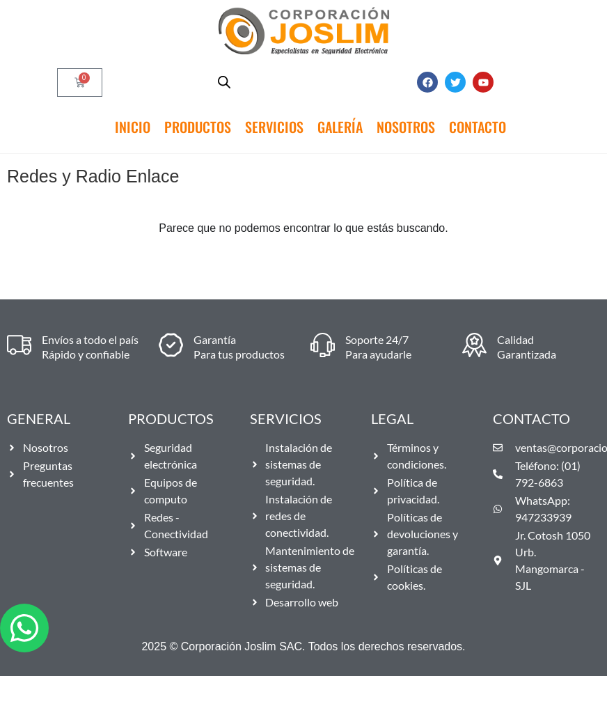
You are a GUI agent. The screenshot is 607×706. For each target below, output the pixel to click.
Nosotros (406, 126)
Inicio (132, 126)
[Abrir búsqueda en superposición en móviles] (224, 82)
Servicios (274, 126)
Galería (340, 126)
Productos (197, 126)
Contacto (477, 126)
